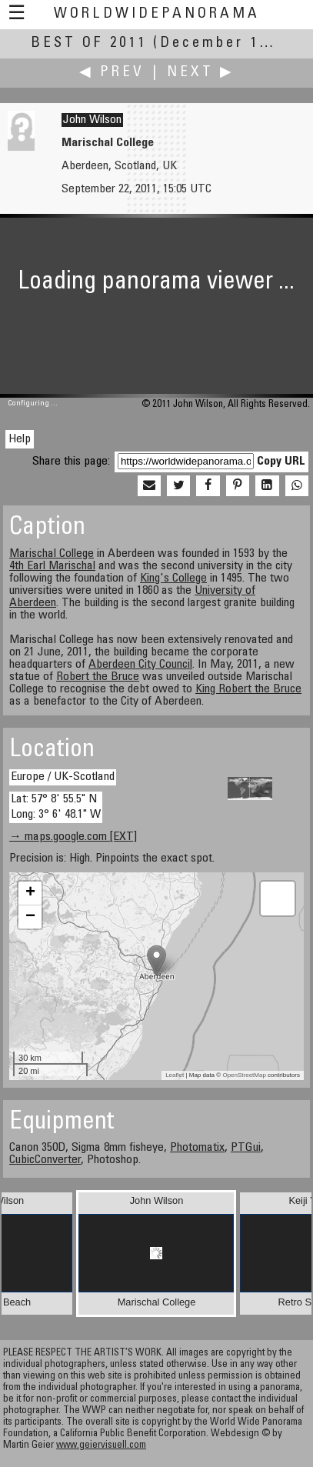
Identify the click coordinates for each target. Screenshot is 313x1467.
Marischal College (51, 554)
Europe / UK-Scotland (63, 777)
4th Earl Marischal (52, 566)
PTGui (246, 1148)
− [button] (30, 917)
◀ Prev (112, 72)
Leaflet (174, 1075)
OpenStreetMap (243, 1075)
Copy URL (281, 461)
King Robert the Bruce (248, 689)
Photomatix (197, 1148)
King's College (173, 578)
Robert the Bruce (97, 677)
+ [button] (30, 893)
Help (19, 439)
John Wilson (92, 120)
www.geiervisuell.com (101, 1446)
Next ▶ (201, 72)
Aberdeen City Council (140, 664)
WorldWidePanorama (157, 14)
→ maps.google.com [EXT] (73, 837)
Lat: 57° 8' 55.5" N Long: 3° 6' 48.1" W (56, 806)
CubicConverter (45, 1160)
